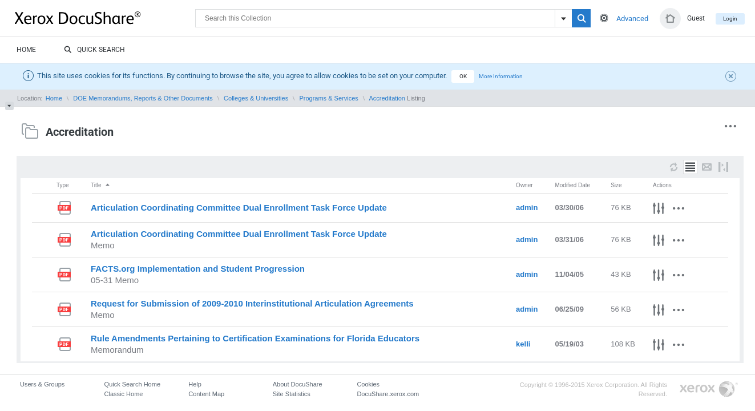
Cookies (368, 384)
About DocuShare (297, 384)
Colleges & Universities (256, 98)
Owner (524, 185)
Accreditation (387, 98)
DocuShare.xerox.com (388, 393)
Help (194, 384)
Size (616, 185)
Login (730, 18)
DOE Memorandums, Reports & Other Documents (143, 98)
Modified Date (572, 185)
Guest (696, 18)
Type (62, 185)
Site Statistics (291, 393)
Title (101, 185)
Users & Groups (42, 384)
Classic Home (123, 393)
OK (463, 76)
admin (527, 207)
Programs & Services (328, 98)
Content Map (206, 393)
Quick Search (94, 50)
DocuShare (105, 18)
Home (26, 50)
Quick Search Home (132, 384)
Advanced (632, 18)
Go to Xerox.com (709, 389)
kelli (523, 344)
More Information (501, 76)
